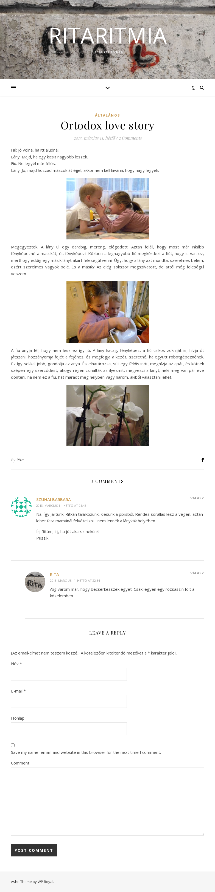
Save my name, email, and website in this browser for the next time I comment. (86, 752)
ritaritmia (107, 35)
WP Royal (45, 881)
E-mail (18, 691)
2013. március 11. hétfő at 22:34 (75, 580)
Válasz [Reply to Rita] (197, 572)
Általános (107, 115)
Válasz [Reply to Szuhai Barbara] (197, 498)
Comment (20, 763)
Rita (20, 459)
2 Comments (130, 138)
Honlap (17, 718)
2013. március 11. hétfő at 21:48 (61, 505)
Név (16, 663)
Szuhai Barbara (53, 499)
